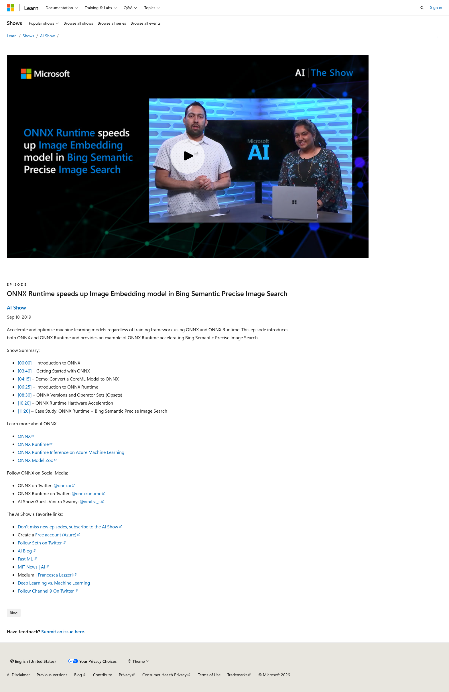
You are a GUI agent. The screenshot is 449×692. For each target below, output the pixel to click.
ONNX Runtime (33, 444)
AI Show (48, 35)
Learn (12, 35)
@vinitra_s (90, 501)
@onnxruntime (86, 493)
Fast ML (25, 559)
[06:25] (25, 387)
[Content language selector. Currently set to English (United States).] (33, 661)
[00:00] (25, 363)
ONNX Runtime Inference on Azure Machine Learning (71, 452)
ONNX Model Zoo (35, 460)
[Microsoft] (10, 7)
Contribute (102, 674)
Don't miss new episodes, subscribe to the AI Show (68, 527)
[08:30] (25, 395)
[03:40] (25, 371)
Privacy (125, 674)
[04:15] (24, 379)
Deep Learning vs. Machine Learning (54, 583)
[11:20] (24, 411)
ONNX (24, 436)
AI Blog (25, 551)
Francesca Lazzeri (55, 575)
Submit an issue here (62, 631)
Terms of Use (209, 674)
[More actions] (437, 36)
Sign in (436, 7)
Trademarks (237, 674)
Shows (29, 35)
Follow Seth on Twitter (40, 543)
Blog (78, 674)
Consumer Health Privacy (164, 674)
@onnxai (62, 485)
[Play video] (187, 156)
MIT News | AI (31, 567)
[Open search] (422, 8)
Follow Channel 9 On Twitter (46, 591)
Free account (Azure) (55, 535)
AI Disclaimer (18, 674)
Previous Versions (52, 674)
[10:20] (24, 403)
